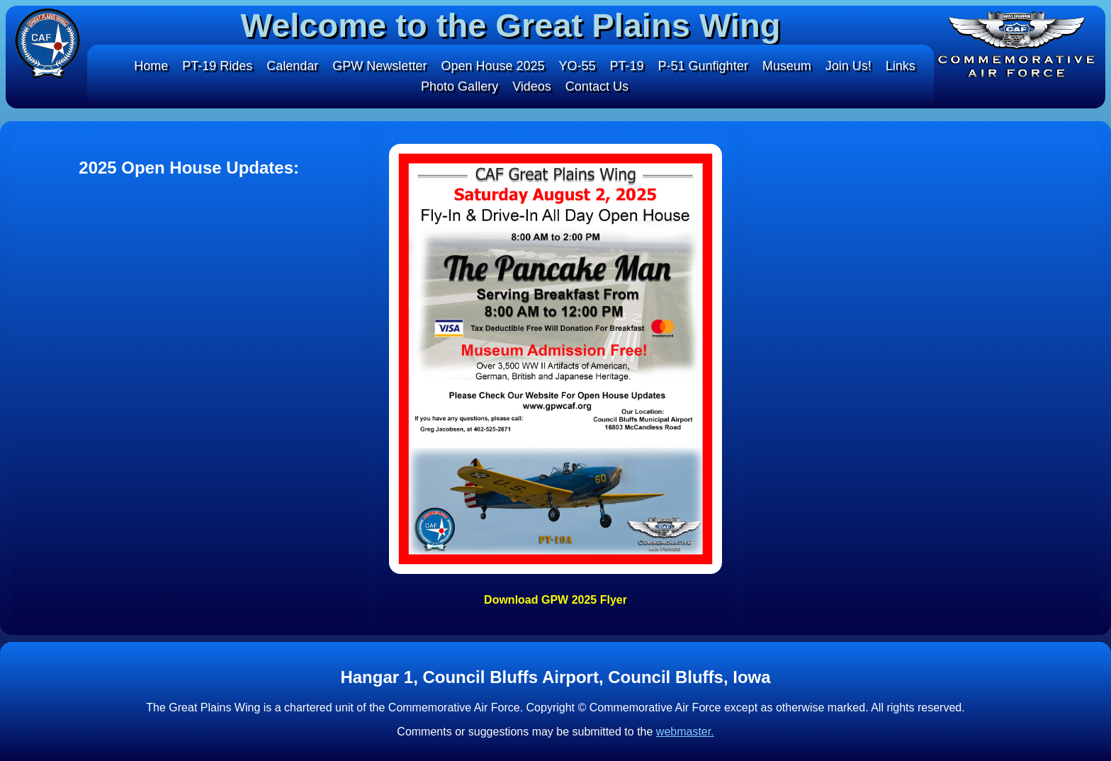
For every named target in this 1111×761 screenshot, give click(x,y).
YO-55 (577, 66)
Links (900, 66)
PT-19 (627, 66)
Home (151, 66)
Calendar (292, 66)
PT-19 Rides (217, 66)
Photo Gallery (459, 86)
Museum (786, 66)
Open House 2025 (492, 66)
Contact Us (596, 86)
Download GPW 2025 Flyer (555, 600)
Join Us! (848, 66)
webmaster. (685, 732)
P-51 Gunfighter (703, 66)
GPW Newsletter (379, 66)
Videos (531, 86)
